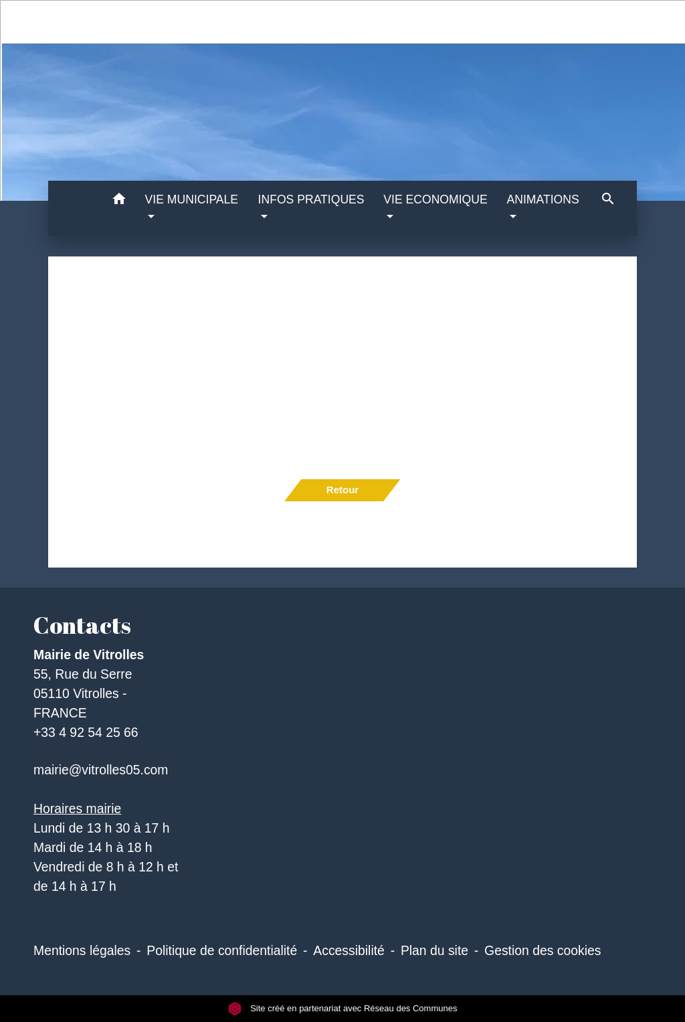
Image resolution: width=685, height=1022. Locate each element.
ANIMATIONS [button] (543, 199)
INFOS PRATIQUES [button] (311, 199)
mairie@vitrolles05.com (100, 769)
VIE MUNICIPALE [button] (191, 199)
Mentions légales (81, 950)
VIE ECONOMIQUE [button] (435, 199)
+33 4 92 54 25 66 (85, 732)
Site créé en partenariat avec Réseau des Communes (343, 1008)
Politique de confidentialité (221, 950)
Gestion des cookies (542, 950)
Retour (342, 489)
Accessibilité (349, 950)
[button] (119, 201)
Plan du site (434, 950)
